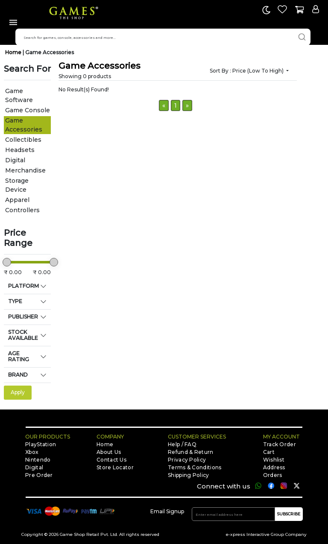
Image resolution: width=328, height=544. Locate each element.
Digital (15, 160)
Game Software (19, 95)
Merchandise (25, 170)
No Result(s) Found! (84, 89)
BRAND (18, 374)
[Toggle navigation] (13, 23)
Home (14, 52)
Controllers (22, 210)
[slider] (7, 262)
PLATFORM (23, 286)
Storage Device (17, 185)
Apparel (17, 200)
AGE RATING (18, 356)
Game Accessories (49, 52)
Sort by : (247, 70)
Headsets (20, 150)
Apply (18, 392)
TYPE (15, 301)
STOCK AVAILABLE (23, 335)
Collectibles (23, 139)
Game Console (27, 110)
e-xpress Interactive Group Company (266, 534)
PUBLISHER (23, 316)
